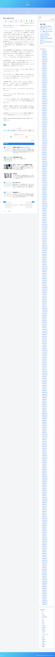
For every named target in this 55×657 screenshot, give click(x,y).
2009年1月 (44, 411)
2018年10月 (44, 206)
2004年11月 (44, 499)
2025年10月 (44, 61)
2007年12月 (44, 434)
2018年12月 (44, 203)
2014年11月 (44, 289)
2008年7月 (44, 422)
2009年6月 (44, 402)
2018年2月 (44, 220)
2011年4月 (44, 364)
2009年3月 (44, 408)
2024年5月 (44, 91)
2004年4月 (44, 511)
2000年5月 (44, 591)
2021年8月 (44, 147)
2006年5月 (44, 467)
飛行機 (43, 644)
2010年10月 (44, 374)
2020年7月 (44, 170)
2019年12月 (44, 182)
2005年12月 (44, 476)
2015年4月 (44, 280)
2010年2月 (44, 388)
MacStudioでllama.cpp (45, 34)
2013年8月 (44, 315)
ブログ (43, 636)
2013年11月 (44, 310)
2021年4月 (44, 154)
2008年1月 (44, 432)
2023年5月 (44, 110)
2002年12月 (44, 537)
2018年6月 (44, 213)
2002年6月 (44, 548)
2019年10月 (44, 185)
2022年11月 (44, 121)
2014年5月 (44, 299)
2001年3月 (44, 574)
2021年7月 (44, 149)
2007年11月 (44, 436)
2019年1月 (44, 201)
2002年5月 (44, 549)
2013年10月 (44, 311)
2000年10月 (44, 583)
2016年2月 (44, 262)
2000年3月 (44, 595)
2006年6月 (44, 465)
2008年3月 (44, 429)
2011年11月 (44, 352)
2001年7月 (44, 567)
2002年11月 (44, 539)
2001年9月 (44, 563)
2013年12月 (44, 308)
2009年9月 (44, 397)
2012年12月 (44, 329)
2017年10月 (44, 227)
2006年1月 (44, 474)
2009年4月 (44, 406)
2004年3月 (44, 513)
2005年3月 (44, 492)
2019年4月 (44, 196)
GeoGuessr (44, 616)
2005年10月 (44, 479)
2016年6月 (44, 255)
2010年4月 (44, 385)
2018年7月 (44, 212)
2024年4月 (44, 93)
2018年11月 (44, 205)
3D (42, 611)
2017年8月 (44, 231)
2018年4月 (44, 217)
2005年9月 (44, 481)
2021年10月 (44, 143)
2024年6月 (44, 89)
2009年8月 (44, 399)
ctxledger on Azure (44, 36)
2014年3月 (44, 303)
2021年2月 (44, 157)
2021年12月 (44, 140)
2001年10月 (44, 562)
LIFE (5, 124)
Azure (43, 615)
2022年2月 (44, 136)
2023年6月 (44, 108)
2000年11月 (44, 581)
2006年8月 (44, 462)
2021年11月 (44, 142)
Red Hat (44, 627)
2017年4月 (44, 238)
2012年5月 (44, 341)
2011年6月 (44, 360)
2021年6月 (44, 150)
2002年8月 (44, 544)
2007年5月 (44, 446)
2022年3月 (44, 135)
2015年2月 (44, 283)
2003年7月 (44, 527)
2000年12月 (44, 579)
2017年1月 (44, 243)
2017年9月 (44, 229)
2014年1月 (44, 306)
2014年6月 (44, 297)
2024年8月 (44, 86)
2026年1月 (44, 56)
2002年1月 (44, 556)
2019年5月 (44, 194)
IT (42, 618)
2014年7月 (44, 296)
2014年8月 (44, 294)
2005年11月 (44, 478)
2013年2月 (44, 325)
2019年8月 (44, 189)
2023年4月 (44, 112)
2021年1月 (44, 159)
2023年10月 (44, 103)
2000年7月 (44, 588)
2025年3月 (44, 73)
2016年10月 (44, 248)
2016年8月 (44, 252)
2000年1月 (44, 598)
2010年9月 (44, 376)
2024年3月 (44, 94)
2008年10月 (44, 416)
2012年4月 (44, 343)
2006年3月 (44, 471)
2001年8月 (44, 565)
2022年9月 (44, 124)
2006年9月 (44, 460)
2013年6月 (44, 318)
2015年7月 (44, 275)
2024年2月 (44, 96)
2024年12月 (44, 79)
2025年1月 (44, 77)
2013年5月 (44, 320)
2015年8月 (44, 273)
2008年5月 (44, 425)
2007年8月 (44, 441)
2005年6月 (44, 486)
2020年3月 (44, 177)
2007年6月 (44, 444)
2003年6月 (44, 528)
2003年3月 (44, 534)
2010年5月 (44, 383)
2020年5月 (44, 173)
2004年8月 (44, 504)
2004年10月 (44, 500)
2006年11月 (44, 457)
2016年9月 (44, 250)
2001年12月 (44, 558)
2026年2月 (44, 54)
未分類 (43, 639)
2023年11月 (44, 101)
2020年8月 (44, 168)
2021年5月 (44, 152)
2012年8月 (44, 336)
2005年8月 (44, 483)
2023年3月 (44, 114)
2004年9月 (44, 502)
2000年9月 (44, 584)
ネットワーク (45, 634)
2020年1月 (44, 180)
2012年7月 (44, 338)
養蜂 (43, 646)
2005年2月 (44, 493)
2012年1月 (44, 348)
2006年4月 (44, 469)
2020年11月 (44, 163)
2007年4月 (44, 448)
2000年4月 (44, 593)
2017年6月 (44, 234)
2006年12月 (44, 455)
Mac (43, 622)
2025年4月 (44, 72)
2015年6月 (44, 276)
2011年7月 (44, 359)
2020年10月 (44, 164)
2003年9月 (44, 523)
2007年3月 (44, 450)
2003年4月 (44, 532)
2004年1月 (44, 516)
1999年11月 (44, 602)
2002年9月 (44, 542)
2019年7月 (44, 191)
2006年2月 (44, 472)
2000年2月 (44, 597)
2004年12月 (44, 497)
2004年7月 (44, 506)
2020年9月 (44, 166)
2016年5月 (44, 257)
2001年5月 (44, 570)
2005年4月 (44, 490)
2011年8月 (44, 357)
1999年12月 (44, 600)
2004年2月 (44, 514)
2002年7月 (44, 546)
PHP (43, 623)
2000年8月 (44, 586)
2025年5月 (44, 70)
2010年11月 (44, 373)
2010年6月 (44, 381)
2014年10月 (44, 290)
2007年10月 (44, 437)
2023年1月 (44, 117)
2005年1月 (44, 495)
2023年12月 (44, 100)
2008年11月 (44, 415)
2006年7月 (44, 464)
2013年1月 (44, 327)
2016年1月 (44, 264)
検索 (40, 17)
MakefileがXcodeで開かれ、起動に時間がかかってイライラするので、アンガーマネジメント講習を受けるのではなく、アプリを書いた (46, 30)
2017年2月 (44, 241)
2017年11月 (44, 226)
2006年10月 (44, 458)
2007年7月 (44, 443)
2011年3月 (44, 366)
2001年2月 (44, 576)
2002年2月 (44, 555)
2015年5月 (44, 278)
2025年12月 (44, 58)
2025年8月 (44, 65)
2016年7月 (44, 254)
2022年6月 (44, 129)
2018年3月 (44, 219)
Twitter (43, 629)
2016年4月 (44, 259)
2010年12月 (44, 371)
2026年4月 (44, 51)
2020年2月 (44, 178)
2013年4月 (44, 322)
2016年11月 (44, 247)
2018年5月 (44, 215)
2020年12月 (44, 161)
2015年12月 (44, 266)
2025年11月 (44, 59)
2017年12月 (44, 224)
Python (43, 625)
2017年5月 (44, 236)
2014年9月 (44, 292)
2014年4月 (44, 301)
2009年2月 (44, 409)
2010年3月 (44, 387)
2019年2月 (44, 199)
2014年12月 (44, 287)
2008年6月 (44, 423)
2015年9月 (44, 271)
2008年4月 (44, 427)
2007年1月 (44, 453)
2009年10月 (44, 395)
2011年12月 (44, 350)
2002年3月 (44, 553)
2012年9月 (44, 334)
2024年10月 (44, 82)
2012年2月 (44, 346)
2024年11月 (44, 80)
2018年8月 (44, 210)
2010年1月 (44, 390)
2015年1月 (44, 285)
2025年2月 (44, 75)
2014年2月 (44, 304)
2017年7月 (44, 233)
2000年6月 (44, 590)
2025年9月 (44, 63)
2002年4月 (44, 551)
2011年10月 (44, 353)
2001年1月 (44, 577)
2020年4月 (44, 175)
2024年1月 (44, 98)
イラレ (43, 632)
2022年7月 (44, 128)
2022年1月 (44, 138)
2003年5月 (44, 530)
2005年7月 (44, 485)
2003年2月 (44, 535)
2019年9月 (44, 187)
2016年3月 (44, 261)
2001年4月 (44, 572)
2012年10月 (44, 332)
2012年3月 (44, 345)
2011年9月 (44, 355)
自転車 (43, 641)
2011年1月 (44, 369)
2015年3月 (44, 282)
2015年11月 (44, 268)
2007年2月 (44, 451)
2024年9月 (44, 84)
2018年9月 (44, 208)
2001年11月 (44, 560)
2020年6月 (44, 171)
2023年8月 (44, 105)
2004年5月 (44, 509)
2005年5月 (44, 488)
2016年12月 (44, 245)
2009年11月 (44, 394)
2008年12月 (44, 413)
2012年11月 (44, 331)
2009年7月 (44, 401)
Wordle (43, 630)
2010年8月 (44, 378)
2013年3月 (44, 324)
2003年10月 (44, 521)
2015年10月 (44, 269)
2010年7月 (44, 380)
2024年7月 (44, 87)
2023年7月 (44, 107)
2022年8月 (44, 126)
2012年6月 (44, 339)
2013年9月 (44, 313)
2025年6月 (44, 68)
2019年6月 (44, 192)
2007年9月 (44, 439)
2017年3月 (44, 240)
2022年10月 (44, 122)
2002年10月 (44, 541)
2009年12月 (44, 392)
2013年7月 (44, 317)
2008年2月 (44, 430)
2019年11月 (44, 184)
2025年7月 (44, 66)
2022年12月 (44, 119)
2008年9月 (44, 418)
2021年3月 (44, 156)
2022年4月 (44, 133)
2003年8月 (44, 525)
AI (42, 613)
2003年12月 (44, 518)
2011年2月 (44, 367)
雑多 (43, 643)
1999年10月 (44, 604)
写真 (43, 637)
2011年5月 (44, 362)
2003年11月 (44, 520)
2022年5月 (44, 131)
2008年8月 (44, 420)
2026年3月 (44, 52)
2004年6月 (44, 507)
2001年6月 (44, 569)
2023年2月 (44, 115)
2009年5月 (44, 404)
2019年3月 (44, 198)
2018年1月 (44, 222)
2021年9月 (44, 145)
